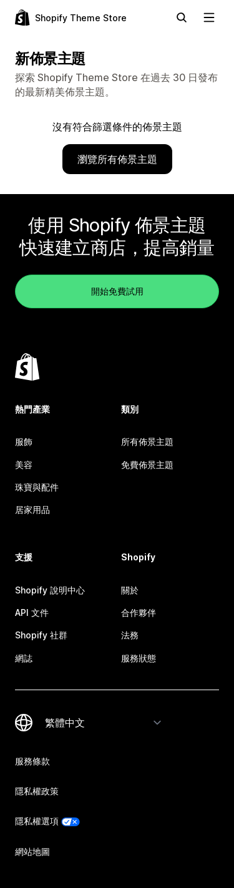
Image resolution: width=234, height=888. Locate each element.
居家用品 (32, 509)
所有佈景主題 (147, 441)
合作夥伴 (138, 612)
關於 (130, 590)
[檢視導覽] (209, 17)
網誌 (23, 658)
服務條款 (32, 761)
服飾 (23, 441)
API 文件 (32, 612)
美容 (23, 464)
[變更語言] (103, 722)
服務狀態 (138, 658)
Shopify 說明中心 (50, 590)
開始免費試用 (117, 291)
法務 (130, 635)
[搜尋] (182, 17)
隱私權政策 (37, 791)
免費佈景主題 (147, 464)
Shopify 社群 (41, 635)
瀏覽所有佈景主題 (117, 159)
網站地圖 (32, 851)
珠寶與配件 (37, 487)
